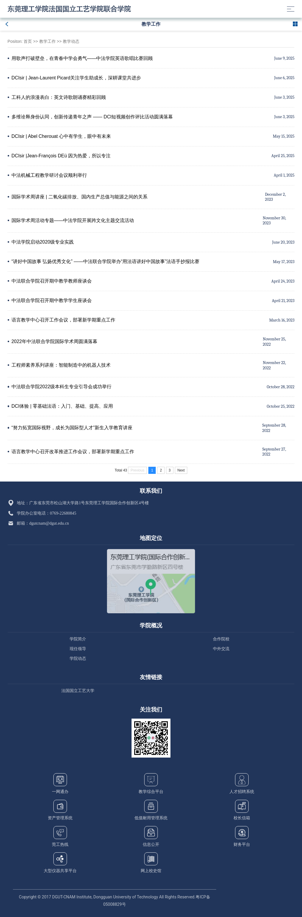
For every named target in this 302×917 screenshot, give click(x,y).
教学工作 (47, 41)
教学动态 (71, 41)
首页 (28, 41)
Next (181, 470)
